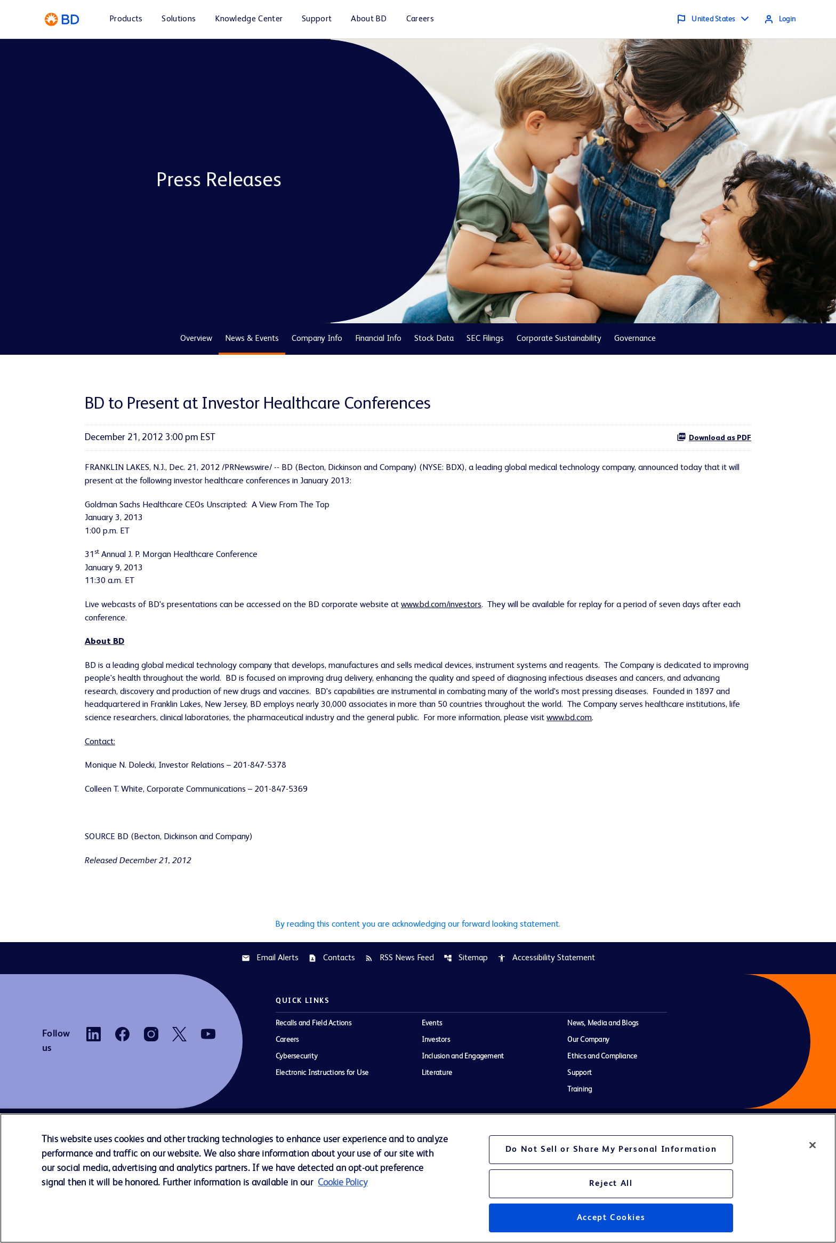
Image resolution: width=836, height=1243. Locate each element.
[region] (418, 1178)
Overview (196, 338)
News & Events (252, 338)
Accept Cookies (611, 1218)
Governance (635, 338)
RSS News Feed (399, 1003)
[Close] (812, 1145)
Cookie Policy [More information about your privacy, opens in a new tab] (342, 1183)
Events (432, 1068)
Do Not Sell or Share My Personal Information (611, 1149)
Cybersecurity (297, 1101)
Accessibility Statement (546, 1003)
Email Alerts (270, 1003)
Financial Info (378, 338)
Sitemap (466, 1003)
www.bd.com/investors (475, 615)
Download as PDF (714, 437)
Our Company (588, 1085)
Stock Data (434, 338)
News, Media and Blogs (602, 1068)
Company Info (317, 338)
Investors (436, 1085)
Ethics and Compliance (602, 1101)
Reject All (610, 1184)
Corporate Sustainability (559, 338)
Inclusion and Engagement (463, 1101)
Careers (287, 1085)
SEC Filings (485, 338)
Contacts (331, 1003)
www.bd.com (277, 752)
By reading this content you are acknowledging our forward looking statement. (418, 968)
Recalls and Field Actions (313, 1068)
